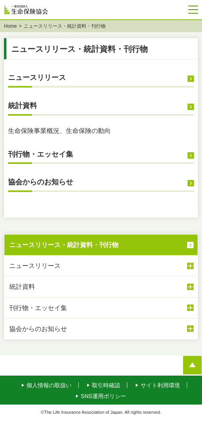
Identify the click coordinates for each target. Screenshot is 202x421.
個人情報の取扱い (49, 386)
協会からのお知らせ (40, 183)
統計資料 (22, 106)
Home (10, 27)
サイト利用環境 (160, 386)
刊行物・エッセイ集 (40, 155)
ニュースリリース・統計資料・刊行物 (63, 245)
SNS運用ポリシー (103, 397)
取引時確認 (106, 386)
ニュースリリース (37, 78)
